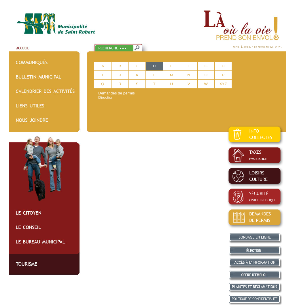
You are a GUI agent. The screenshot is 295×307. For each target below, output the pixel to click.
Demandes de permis (116, 93)
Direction (106, 97)
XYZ (223, 84)
